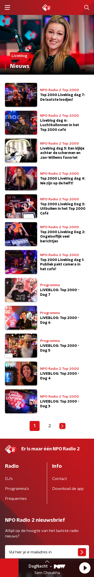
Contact (59, 479)
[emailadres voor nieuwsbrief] (47, 552)
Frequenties (16, 499)
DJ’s (9, 479)
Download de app (68, 489)
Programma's (17, 489)
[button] (85, 568)
